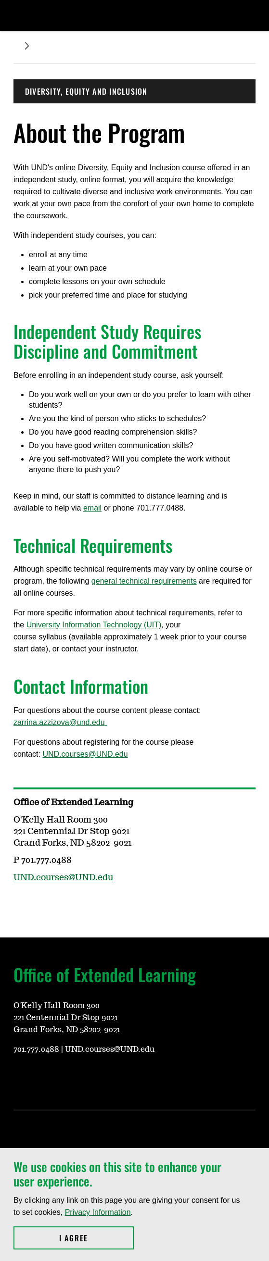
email (92, 508)
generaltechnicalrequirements (144, 581)
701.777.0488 (36, 1049)
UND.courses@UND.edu (85, 754)
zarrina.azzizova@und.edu (60, 722)
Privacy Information (98, 1212)
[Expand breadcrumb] (27, 46)
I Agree (96, 1238)
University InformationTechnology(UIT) (94, 625)
